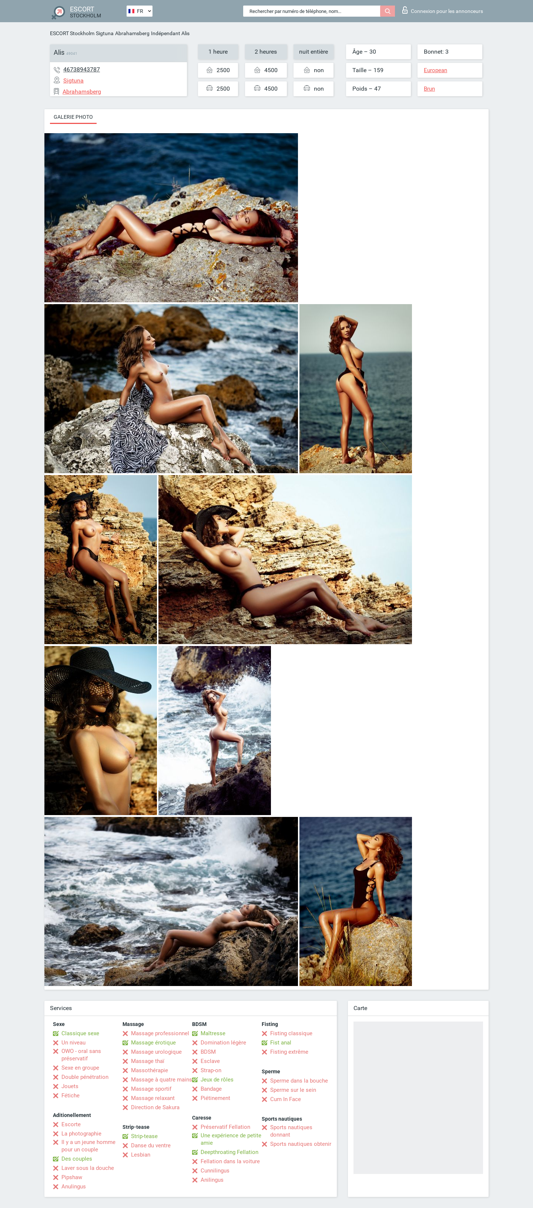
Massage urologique (156, 1052)
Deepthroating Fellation (229, 1152)
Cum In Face (285, 1099)
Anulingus (73, 1186)
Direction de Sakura (155, 1107)
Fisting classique (291, 1033)
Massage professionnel (160, 1033)
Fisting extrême (289, 1052)
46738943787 (81, 69)
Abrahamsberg (132, 33)
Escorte (71, 1124)
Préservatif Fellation (225, 1127)
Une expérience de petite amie (231, 1139)
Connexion (442, 10)
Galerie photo (73, 117)
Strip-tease (144, 1136)
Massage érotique (153, 1042)
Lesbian (140, 1154)
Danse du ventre (151, 1145)
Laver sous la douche (87, 1168)
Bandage (211, 1089)
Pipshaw (71, 1177)
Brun (429, 88)
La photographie (81, 1133)
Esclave (210, 1061)
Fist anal (280, 1042)
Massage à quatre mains (161, 1079)
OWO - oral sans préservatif (81, 1055)
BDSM (208, 1052)
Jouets (69, 1086)
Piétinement (215, 1098)
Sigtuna (105, 33)
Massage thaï (147, 1061)
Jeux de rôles (217, 1079)
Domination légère (223, 1042)
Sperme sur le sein (293, 1090)
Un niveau (73, 1042)
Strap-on (211, 1070)
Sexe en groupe (80, 1067)
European (435, 70)
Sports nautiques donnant (291, 1131)
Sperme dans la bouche (299, 1080)
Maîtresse (213, 1033)
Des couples (76, 1158)
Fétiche (70, 1095)
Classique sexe (80, 1033)
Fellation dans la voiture (230, 1161)
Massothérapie (149, 1070)
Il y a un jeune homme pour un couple (88, 1146)
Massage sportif (151, 1089)
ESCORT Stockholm (72, 33)
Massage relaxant (153, 1098)
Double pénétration (84, 1077)
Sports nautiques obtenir (300, 1144)
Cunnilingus (215, 1170)
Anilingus (212, 1180)
